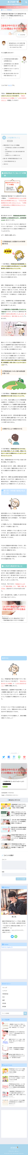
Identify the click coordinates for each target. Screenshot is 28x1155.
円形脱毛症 (11, 792)
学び (3, 997)
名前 (3, 871)
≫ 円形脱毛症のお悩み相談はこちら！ (14, 7)
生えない (16, 795)
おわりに (6, 164)
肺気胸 (4, 1006)
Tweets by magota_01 (7, 947)
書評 (3, 1000)
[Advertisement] (14, 117)
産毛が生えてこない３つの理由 (11, 145)
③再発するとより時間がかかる (12, 155)
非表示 (9, 141)
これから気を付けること (10, 161)
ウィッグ (4, 987)
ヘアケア (4, 990)
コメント (4, 859)
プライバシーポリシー (13, 1151)
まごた (10, 85)
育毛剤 (4, 1003)
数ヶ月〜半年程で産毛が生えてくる (13, 158)
